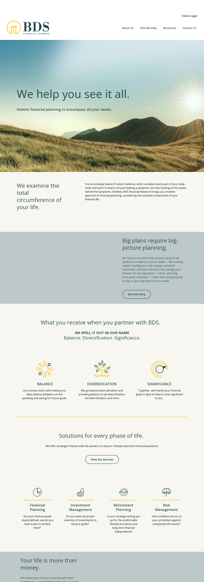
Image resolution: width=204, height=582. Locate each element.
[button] (128, 17)
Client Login (189, 4)
